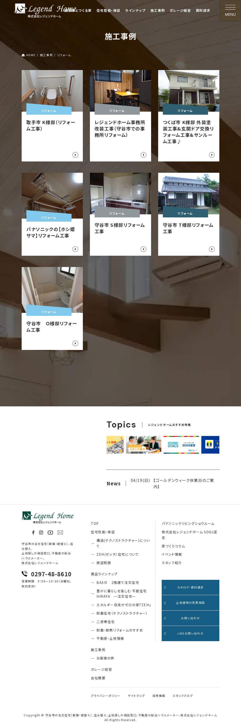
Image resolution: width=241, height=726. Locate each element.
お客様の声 (105, 658)
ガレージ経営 (101, 669)
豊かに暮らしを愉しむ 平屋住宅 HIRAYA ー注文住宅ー (121, 594)
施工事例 (98, 649)
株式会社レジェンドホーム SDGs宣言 (189, 535)
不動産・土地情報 (110, 638)
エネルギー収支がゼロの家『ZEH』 (123, 604)
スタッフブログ (183, 696)
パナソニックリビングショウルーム (188, 523)
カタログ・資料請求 (184, 587)
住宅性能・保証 (103, 532)
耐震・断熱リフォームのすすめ (119, 630)
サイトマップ (136, 696)
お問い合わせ (182, 618)
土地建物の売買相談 (184, 602)
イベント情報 (172, 554)
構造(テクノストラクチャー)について (123, 543)
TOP (95, 523)
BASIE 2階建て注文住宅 (117, 582)
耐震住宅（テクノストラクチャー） (122, 613)
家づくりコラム (173, 546)
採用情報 (159, 696)
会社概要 (98, 677)
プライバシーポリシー (105, 696)
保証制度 (103, 562)
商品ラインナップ (104, 574)
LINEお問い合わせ (184, 633)
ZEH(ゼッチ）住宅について (117, 554)
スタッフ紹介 (172, 562)
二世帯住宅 (105, 621)
